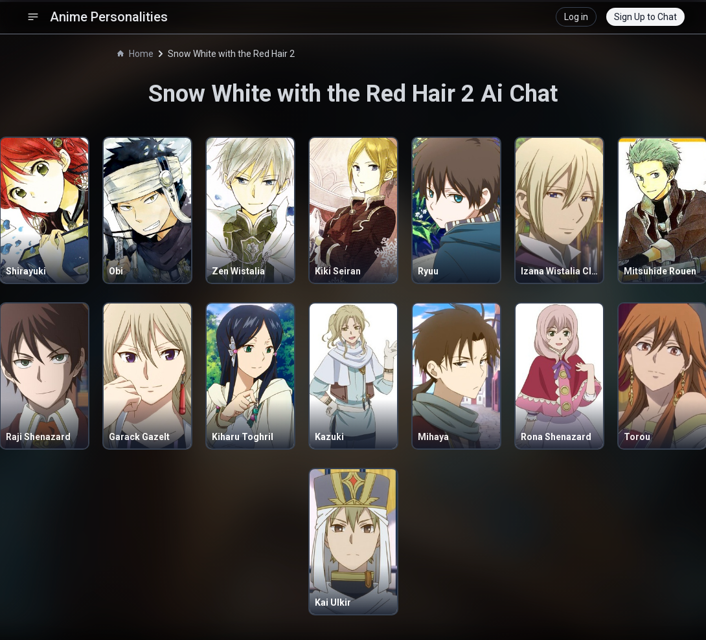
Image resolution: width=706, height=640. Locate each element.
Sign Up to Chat (645, 17)
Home (135, 54)
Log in (576, 17)
